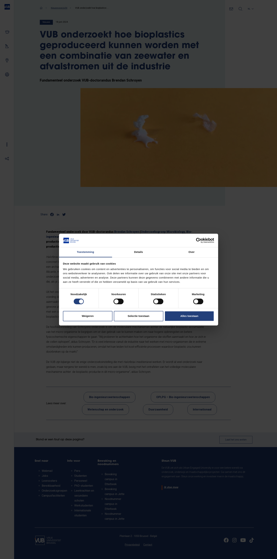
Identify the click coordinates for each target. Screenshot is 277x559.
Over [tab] (191, 252)
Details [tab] (138, 252)
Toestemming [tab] (85, 252)
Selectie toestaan (138, 316)
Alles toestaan (189, 316)
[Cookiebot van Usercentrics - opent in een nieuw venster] (198, 240)
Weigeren (88, 316)
